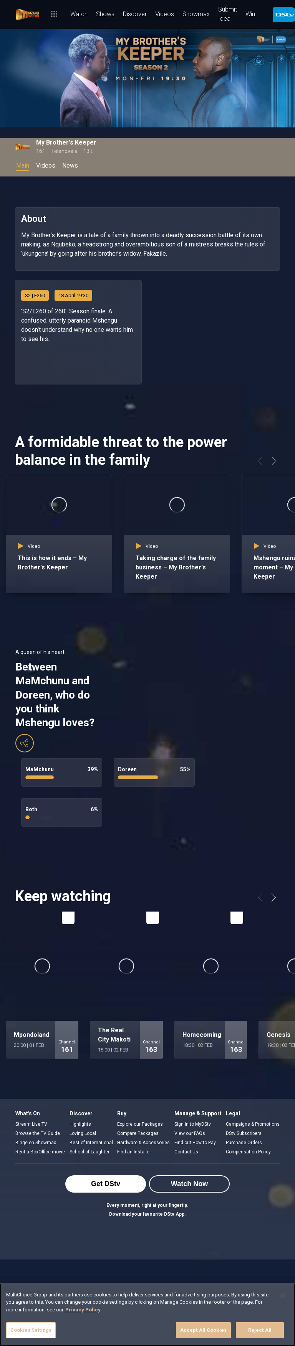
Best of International (91, 1142)
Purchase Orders (244, 1142)
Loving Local (83, 1133)
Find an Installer (134, 1152)
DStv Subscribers (244, 1133)
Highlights (80, 1124)
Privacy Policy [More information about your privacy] (83, 1310)
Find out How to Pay (195, 1142)
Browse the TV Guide (37, 1133)
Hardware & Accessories (143, 1142)
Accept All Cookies (203, 1330)
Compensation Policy (248, 1152)
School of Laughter (89, 1152)
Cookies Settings (30, 1330)
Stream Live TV (31, 1124)
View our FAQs (189, 1133)
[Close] (282, 1295)
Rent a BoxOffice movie (40, 1152)
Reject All (260, 1330)
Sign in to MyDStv (192, 1124)
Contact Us (186, 1152)
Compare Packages (138, 1133)
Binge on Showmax (35, 1142)
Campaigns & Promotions (253, 1124)
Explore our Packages (140, 1124)
